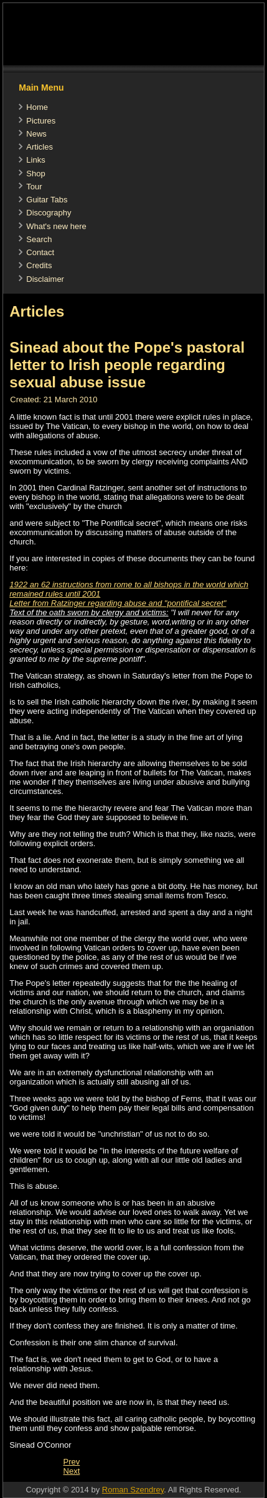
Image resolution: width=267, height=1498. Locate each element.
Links (35, 160)
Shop (35, 173)
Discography (48, 212)
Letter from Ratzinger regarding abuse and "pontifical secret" (117, 603)
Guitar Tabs (46, 199)
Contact (40, 252)
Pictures (40, 120)
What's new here (56, 226)
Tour (34, 186)
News (36, 133)
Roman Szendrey (133, 1489)
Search (39, 239)
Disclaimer (45, 279)
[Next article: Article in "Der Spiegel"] (71, 1471)
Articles (39, 146)
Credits (39, 265)
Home (37, 107)
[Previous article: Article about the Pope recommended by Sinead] (71, 1461)
